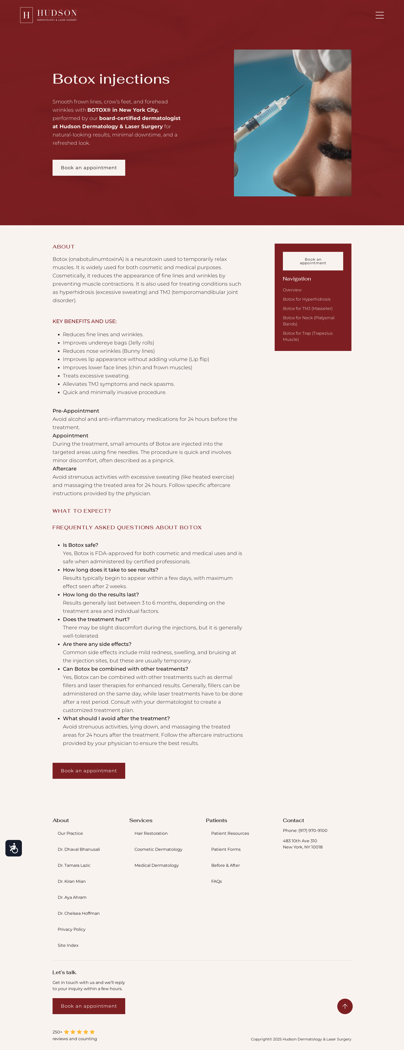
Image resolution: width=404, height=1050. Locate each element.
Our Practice (70, 833)
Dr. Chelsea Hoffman (79, 913)
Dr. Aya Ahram (72, 897)
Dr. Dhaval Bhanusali (79, 849)
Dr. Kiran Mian (72, 881)
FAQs (216, 881)
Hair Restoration (151, 833)
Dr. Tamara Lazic (74, 865)
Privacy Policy (72, 929)
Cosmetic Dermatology (158, 849)
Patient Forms (226, 849)
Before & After (225, 865)
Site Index (68, 945)
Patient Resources (230, 833)
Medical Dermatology (156, 865)
